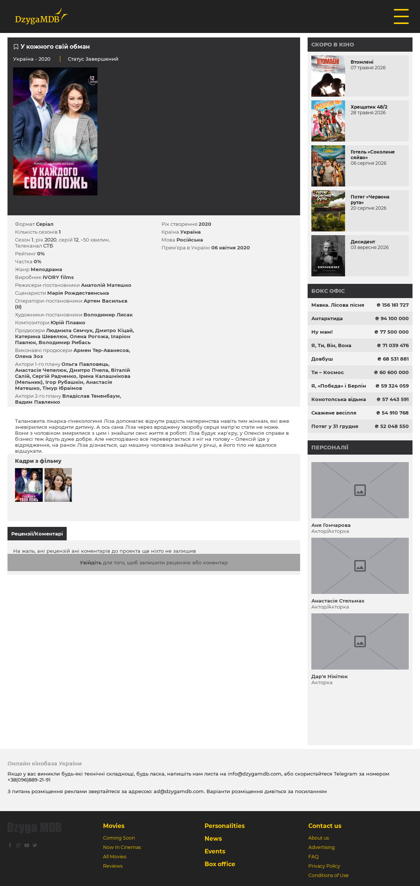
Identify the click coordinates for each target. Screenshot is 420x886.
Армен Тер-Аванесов (101, 350)
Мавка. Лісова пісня (337, 305)
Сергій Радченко (54, 376)
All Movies (114, 856)
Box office (220, 864)
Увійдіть (91, 562)
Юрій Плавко (68, 322)
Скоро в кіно (332, 44)
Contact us (324, 825)
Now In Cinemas (122, 847)
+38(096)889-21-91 (29, 780)
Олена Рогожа (89, 336)
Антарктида (327, 318)
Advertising (321, 847)
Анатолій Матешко (106, 285)
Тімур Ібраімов (62, 388)
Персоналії (329, 447)
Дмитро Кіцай (114, 330)
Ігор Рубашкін (64, 382)
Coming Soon (119, 838)
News (213, 838)
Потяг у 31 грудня (334, 426)
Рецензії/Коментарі (37, 534)
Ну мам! (322, 332)
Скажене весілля (333, 413)
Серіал (45, 224)
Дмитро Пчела (88, 370)
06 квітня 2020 (230, 248)
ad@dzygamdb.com (179, 791)
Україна (23, 59)
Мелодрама (46, 269)
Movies (113, 825)
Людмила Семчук (69, 330)
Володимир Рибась (65, 342)
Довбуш (322, 359)
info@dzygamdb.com (253, 774)
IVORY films (58, 277)
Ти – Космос (327, 372)
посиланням (311, 791)
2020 (205, 224)
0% (41, 254)
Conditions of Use (328, 875)
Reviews (113, 866)
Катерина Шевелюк (41, 336)
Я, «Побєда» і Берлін (338, 386)
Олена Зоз (29, 356)
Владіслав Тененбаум (91, 396)
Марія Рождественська (78, 293)
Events (215, 851)
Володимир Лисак (108, 315)
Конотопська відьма (338, 399)
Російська (189, 240)
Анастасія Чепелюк (41, 370)
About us (318, 838)
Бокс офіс (328, 291)
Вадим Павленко (37, 402)
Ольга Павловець (84, 364)
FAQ (313, 856)
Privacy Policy (324, 866)
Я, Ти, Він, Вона (331, 345)
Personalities (225, 825)
